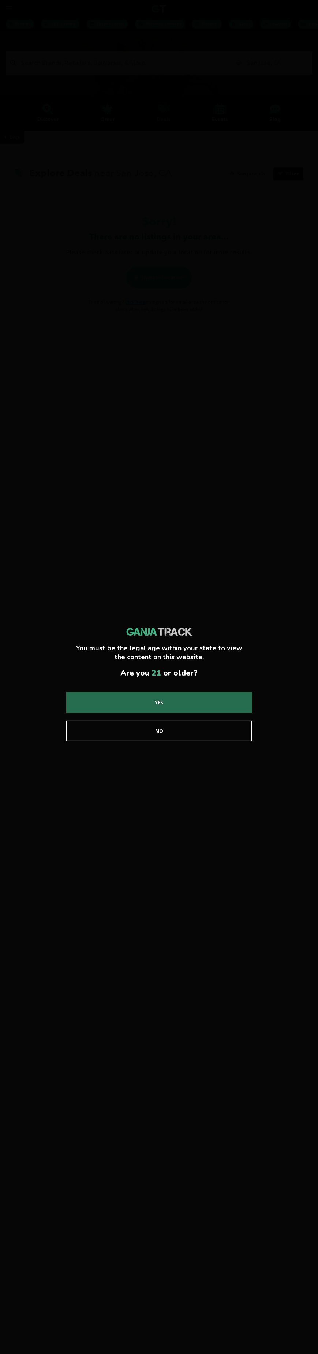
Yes (159, 702)
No (159, 730)
